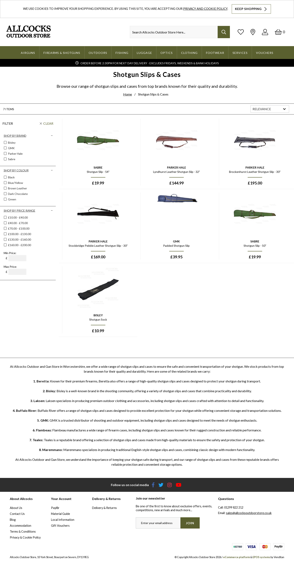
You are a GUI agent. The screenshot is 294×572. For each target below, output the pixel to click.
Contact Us (17, 513)
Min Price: (10, 253)
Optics (166, 52)
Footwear (215, 52)
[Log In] (265, 32)
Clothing (189, 52)
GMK (11, 148)
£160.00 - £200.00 (19, 245)
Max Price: (10, 266)
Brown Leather (17, 188)
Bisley (11, 142)
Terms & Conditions (23, 531)
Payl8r (55, 508)
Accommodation (20, 525)
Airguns (28, 52)
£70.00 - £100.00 (18, 228)
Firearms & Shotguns (61, 52)
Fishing (122, 52)
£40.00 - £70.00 (18, 223)
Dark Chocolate (17, 193)
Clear (48, 123)
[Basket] (280, 32)
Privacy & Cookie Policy (25, 537)
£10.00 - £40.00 (18, 217)
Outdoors (98, 52)
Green (11, 199)
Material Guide (60, 513)
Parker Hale (15, 153)
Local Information (62, 519)
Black (11, 177)
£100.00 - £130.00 (19, 234)
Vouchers (264, 52)
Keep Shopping (251, 9)
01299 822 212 (233, 507)
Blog (13, 519)
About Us (16, 508)
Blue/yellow (15, 182)
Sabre (11, 159)
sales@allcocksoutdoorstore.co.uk (249, 513)
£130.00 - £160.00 (19, 239)
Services (240, 52)
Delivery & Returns (104, 508)
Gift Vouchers (60, 525)
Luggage (144, 52)
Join (190, 523)
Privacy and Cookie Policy (205, 8)
